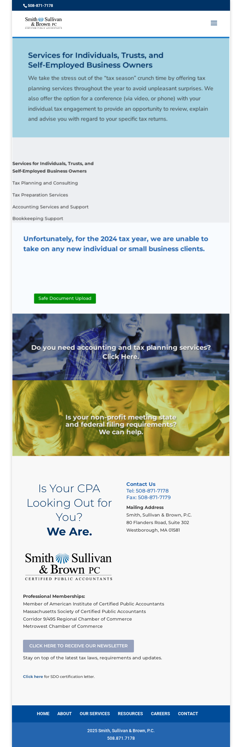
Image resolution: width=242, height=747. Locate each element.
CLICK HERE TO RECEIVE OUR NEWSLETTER (78, 646)
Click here (33, 676)
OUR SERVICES (95, 713)
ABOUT (64, 713)
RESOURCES (130, 713)
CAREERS (160, 713)
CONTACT (188, 713)
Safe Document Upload (66, 300)
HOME (43, 713)
